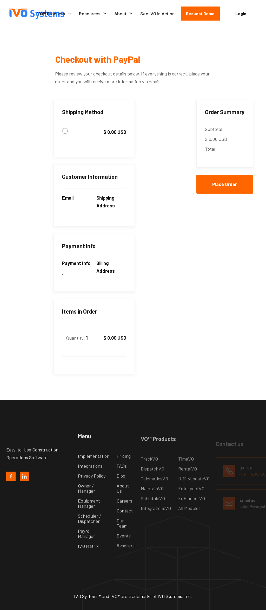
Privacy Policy (91, 483)
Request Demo (200, 13)
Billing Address (105, 267)
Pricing (124, 463)
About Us (123, 496)
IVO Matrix (88, 553)
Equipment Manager (89, 511)
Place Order (224, 184)
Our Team (122, 531)
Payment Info (76, 263)
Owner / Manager (86, 496)
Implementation (93, 463)
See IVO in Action (157, 13)
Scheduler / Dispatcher (89, 526)
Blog (121, 483)
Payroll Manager (86, 541)
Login (240, 13)
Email (68, 198)
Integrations (90, 473)
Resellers (126, 553)
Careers (124, 508)
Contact (125, 518)
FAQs (122, 473)
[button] (54, 13)
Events (124, 543)
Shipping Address (105, 201)
